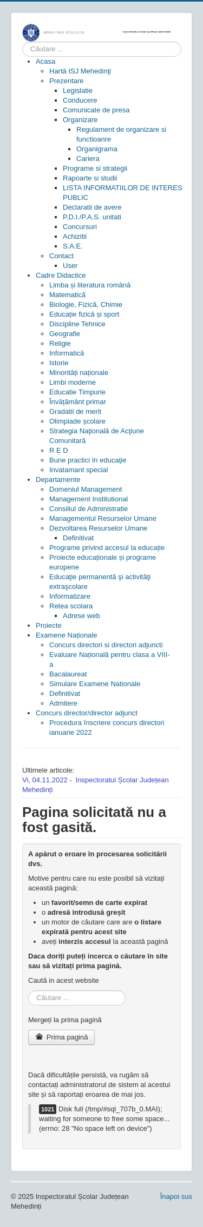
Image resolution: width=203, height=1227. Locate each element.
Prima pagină (61, 1037)
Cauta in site (28, 990)
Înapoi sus (176, 1196)
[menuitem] (45, 61)
